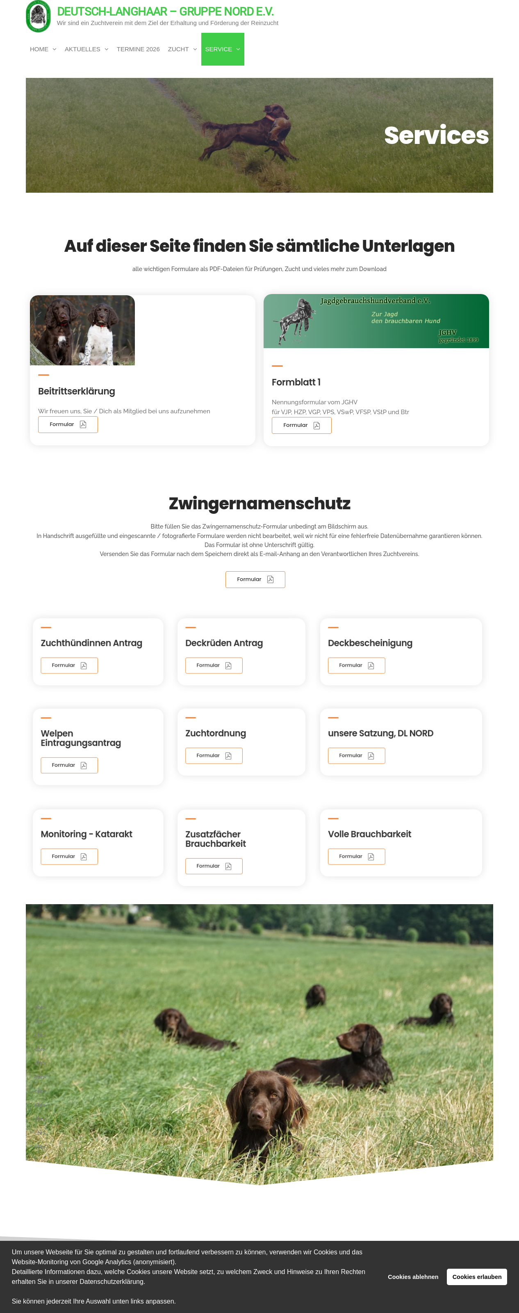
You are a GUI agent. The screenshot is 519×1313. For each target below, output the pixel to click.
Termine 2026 (138, 49)
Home (39, 49)
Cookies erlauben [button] (477, 1277)
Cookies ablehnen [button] (413, 1277)
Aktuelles (82, 49)
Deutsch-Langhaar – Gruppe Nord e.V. (165, 11)
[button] (179, 1302)
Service (218, 49)
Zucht (178, 49)
